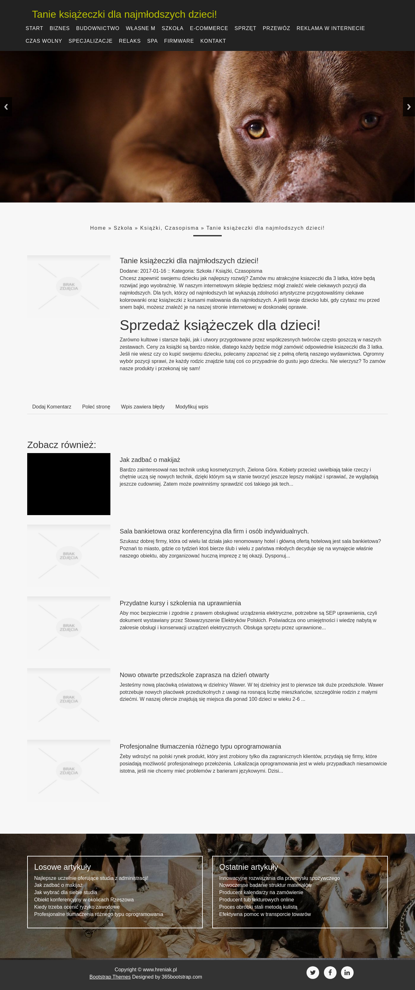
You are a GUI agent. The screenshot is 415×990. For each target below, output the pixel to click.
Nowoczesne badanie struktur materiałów (265, 885)
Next (409, 106)
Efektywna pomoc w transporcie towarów (265, 914)
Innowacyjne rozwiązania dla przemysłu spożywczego (279, 878)
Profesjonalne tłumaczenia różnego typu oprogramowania (200, 746)
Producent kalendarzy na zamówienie (261, 892)
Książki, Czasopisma (169, 228)
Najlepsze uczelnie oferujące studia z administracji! (91, 878)
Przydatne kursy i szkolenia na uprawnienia (180, 603)
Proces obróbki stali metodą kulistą (258, 907)
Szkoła (123, 228)
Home (98, 228)
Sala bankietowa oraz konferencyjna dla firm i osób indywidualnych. (214, 531)
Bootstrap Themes (110, 977)
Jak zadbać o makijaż (150, 459)
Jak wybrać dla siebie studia (65, 892)
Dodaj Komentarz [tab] (51, 406)
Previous (6, 106)
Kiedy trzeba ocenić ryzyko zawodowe (77, 907)
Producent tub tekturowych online (256, 899)
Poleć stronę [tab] (96, 406)
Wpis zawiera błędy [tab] (143, 406)
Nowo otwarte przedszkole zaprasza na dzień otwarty (194, 674)
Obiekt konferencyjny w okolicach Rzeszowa (84, 899)
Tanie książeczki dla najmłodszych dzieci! (119, 14)
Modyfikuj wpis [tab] (191, 406)
